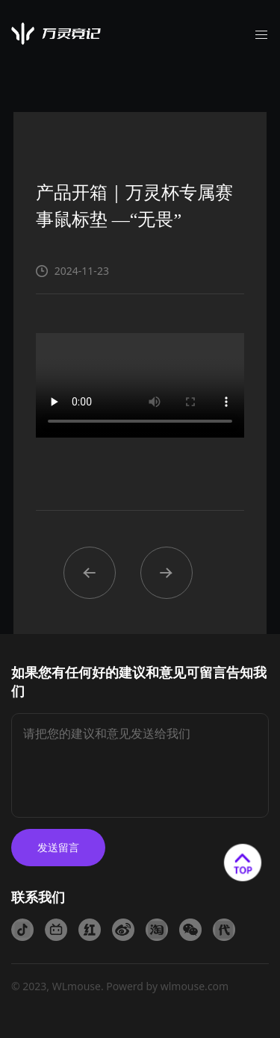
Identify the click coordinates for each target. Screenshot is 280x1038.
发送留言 (58, 847)
